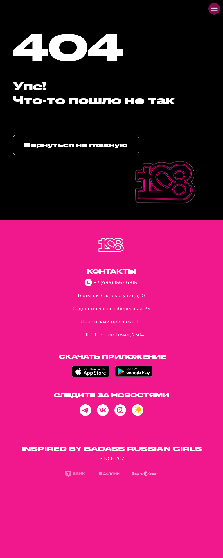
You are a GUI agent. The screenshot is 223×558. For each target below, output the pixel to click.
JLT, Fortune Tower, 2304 (114, 335)
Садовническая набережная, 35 (111, 308)
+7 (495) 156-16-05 (115, 282)
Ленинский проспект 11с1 (112, 322)
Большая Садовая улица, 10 (111, 295)
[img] (13, 9)
